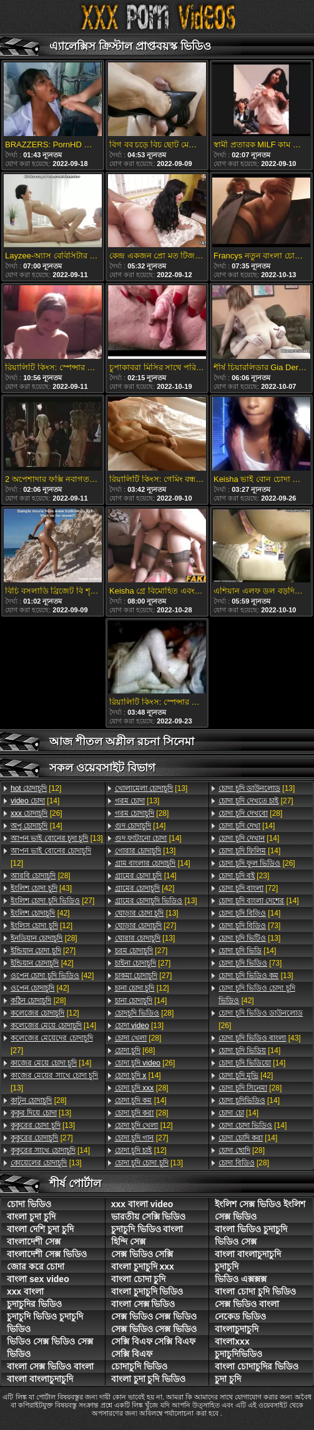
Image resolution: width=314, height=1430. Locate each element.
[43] (41, 888)
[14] (35, 800)
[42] (40, 913)
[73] (249, 925)
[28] (41, 875)
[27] (52, 900)
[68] (135, 1050)
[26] (36, 813)
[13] (57, 838)
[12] (36, 788)
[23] (243, 875)
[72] (248, 888)
